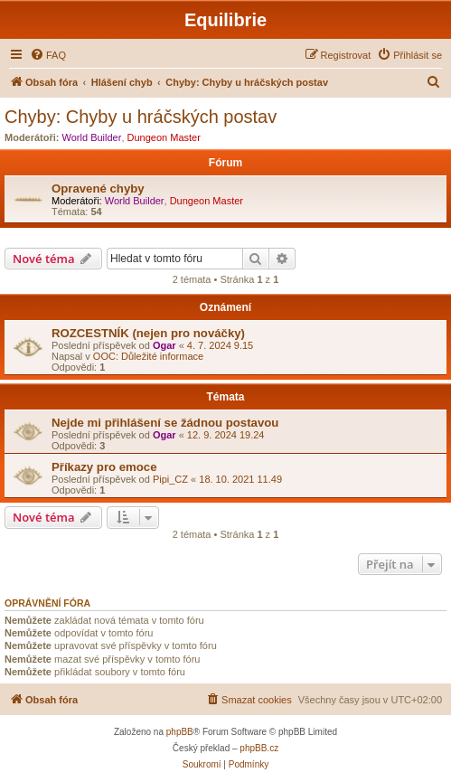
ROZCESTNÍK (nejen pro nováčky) (148, 333)
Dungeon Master (164, 137)
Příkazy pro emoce (104, 467)
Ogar (164, 345)
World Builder (92, 137)
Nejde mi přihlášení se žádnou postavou (165, 422)
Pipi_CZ (170, 479)
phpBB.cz (259, 748)
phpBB (179, 732)
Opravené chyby (98, 188)
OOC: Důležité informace (148, 356)
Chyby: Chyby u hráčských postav (141, 117)
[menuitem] (48, 55)
